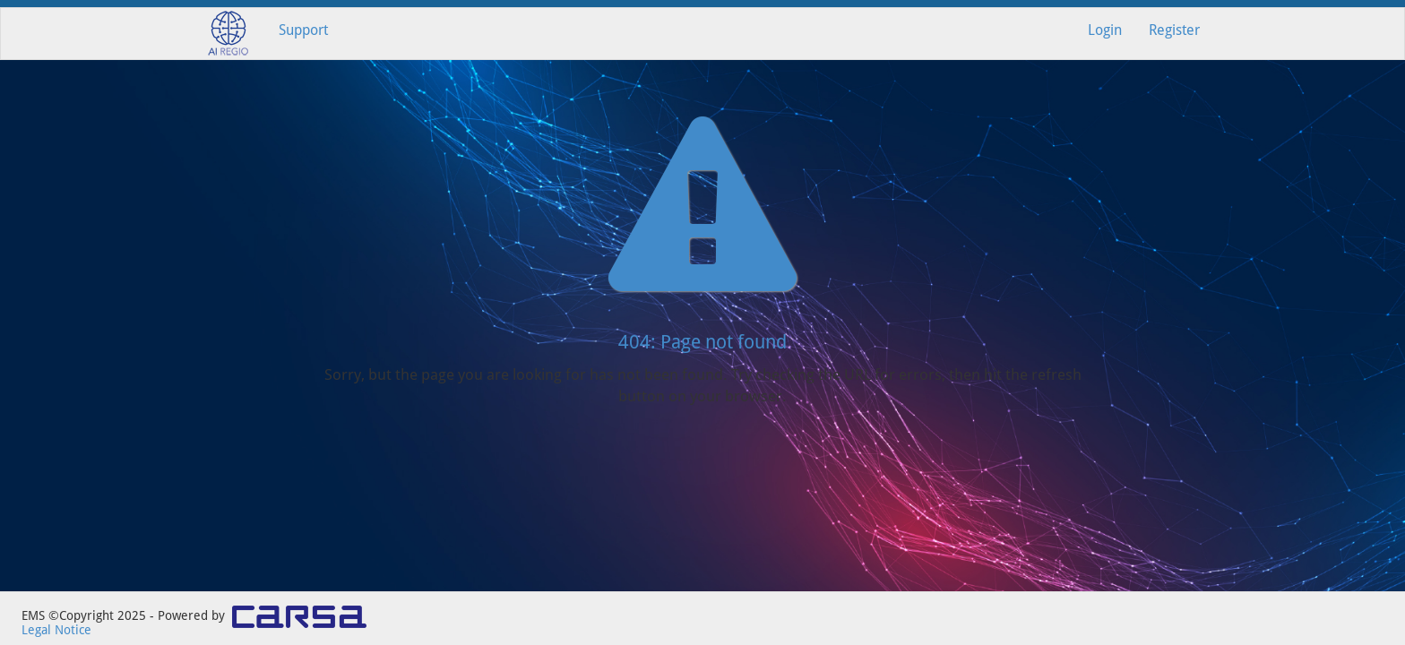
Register (1174, 30)
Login (1105, 30)
